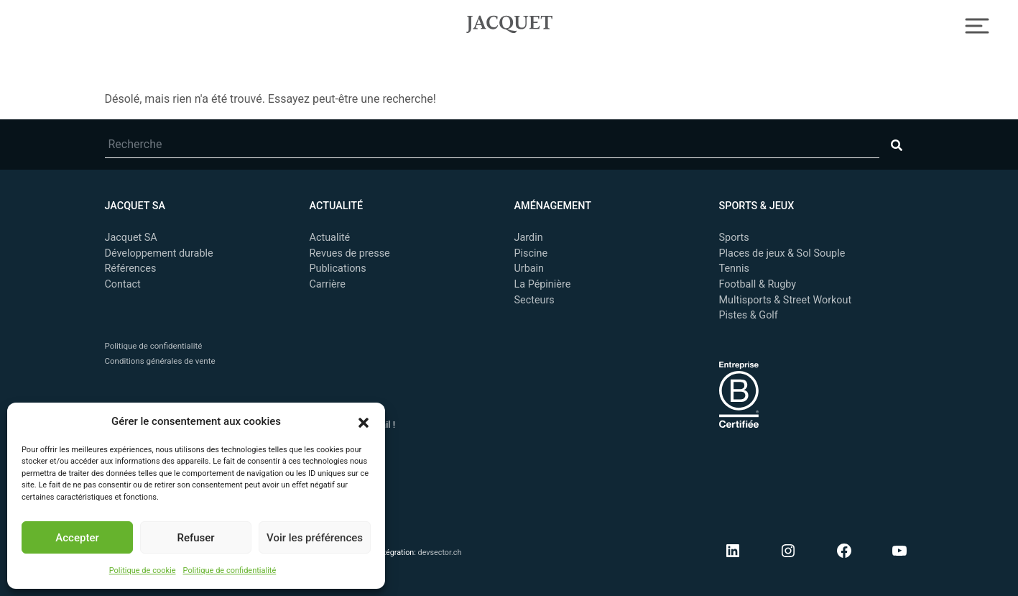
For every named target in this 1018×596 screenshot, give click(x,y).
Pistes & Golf (748, 315)
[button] (363, 421)
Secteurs (534, 300)
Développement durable (159, 253)
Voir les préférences (315, 537)
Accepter (76, 537)
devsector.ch (440, 552)
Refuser (195, 537)
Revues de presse (350, 253)
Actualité (330, 237)
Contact (123, 284)
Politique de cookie (142, 570)
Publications (338, 268)
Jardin (528, 237)
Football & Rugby (758, 284)
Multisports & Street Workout (785, 300)
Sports (734, 237)
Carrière (328, 284)
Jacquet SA (509, 22)
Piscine (531, 253)
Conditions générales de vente (160, 361)
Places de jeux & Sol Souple (782, 253)
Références (131, 268)
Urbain (529, 268)
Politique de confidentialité (230, 570)
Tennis (734, 268)
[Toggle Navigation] (977, 24)
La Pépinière (542, 284)
